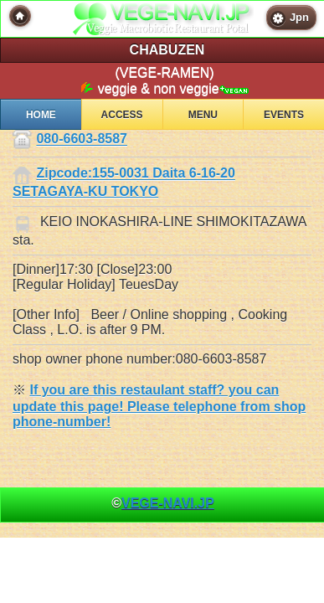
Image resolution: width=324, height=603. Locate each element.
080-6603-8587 (81, 139)
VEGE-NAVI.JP (167, 503)
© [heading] (162, 503)
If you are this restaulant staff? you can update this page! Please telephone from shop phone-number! (159, 406)
